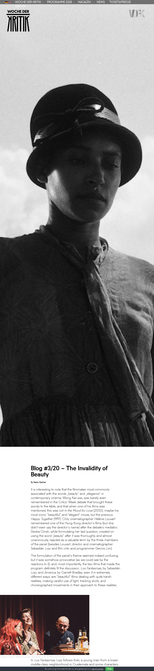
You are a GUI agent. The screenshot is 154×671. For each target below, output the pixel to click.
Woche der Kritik (28, 2)
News (101, 2)
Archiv (20, 6)
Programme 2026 (59, 2)
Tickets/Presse (120, 2)
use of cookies (97, 669)
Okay (109, 669)
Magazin (84, 2)
